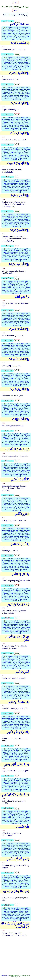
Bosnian (4, 33)
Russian (22, 36)
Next (15, 10)
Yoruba (25, 38)
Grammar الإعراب (8, 32)
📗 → (5, 27)
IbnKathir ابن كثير (13, 27)
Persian (11, 36)
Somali (27, 36)
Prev (15, 2)
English (18, 33)
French (22, 33)
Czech (13, 33)
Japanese (16, 35)
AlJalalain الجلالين (23, 30)
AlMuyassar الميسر (12, 30)
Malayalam (5, 36)
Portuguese (16, 36)
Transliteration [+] (16, 39)
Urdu (20, 38)
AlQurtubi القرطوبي (7, 29)
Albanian (20, 32)
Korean (22, 35)
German (27, 33)
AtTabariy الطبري (23, 27)
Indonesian (10, 35)
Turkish (16, 38)
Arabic (15, 32)
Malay (26, 35)
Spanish (7, 38)
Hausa (5, 35)
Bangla (26, 32)
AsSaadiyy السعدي (18, 29)
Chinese (9, 33)
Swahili (12, 38)
